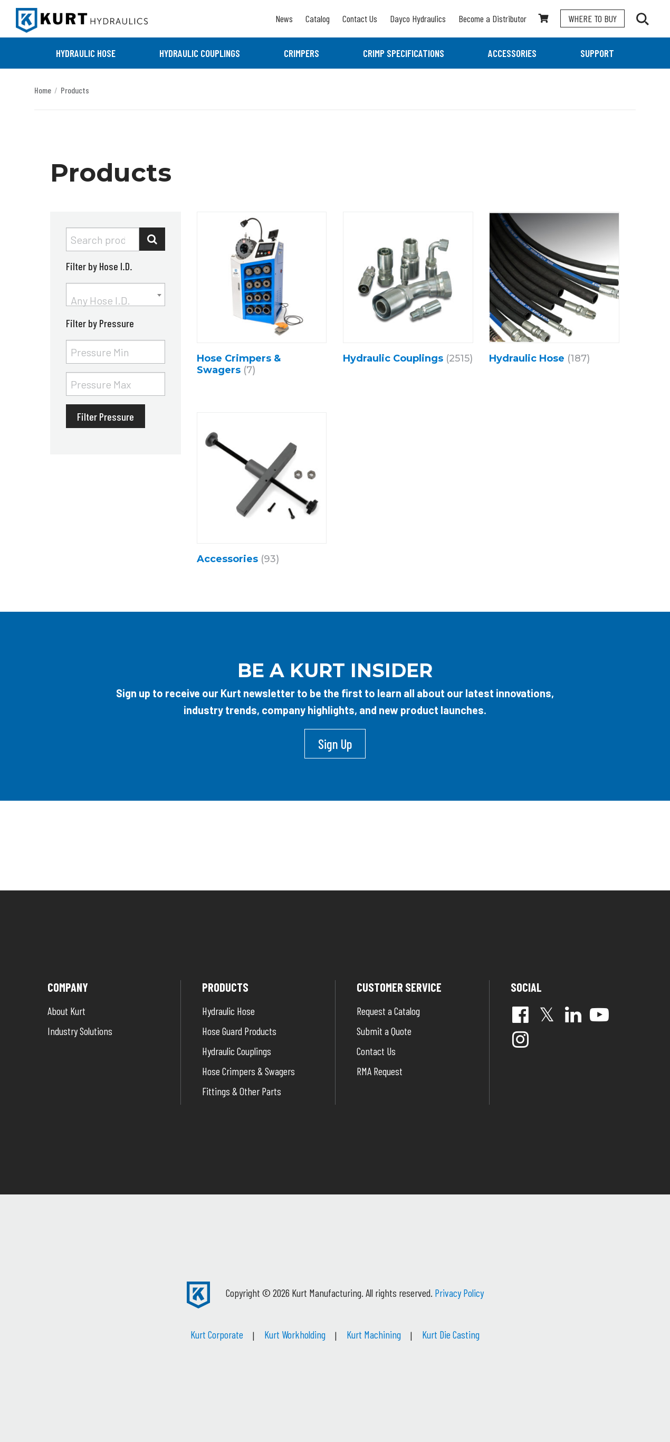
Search (152, 239)
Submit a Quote (384, 1030)
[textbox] (115, 300)
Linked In (572, 1014)
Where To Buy (592, 18)
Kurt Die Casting (451, 1334)
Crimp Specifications (403, 53)
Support (597, 53)
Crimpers (301, 53)
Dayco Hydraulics (418, 18)
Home (42, 90)
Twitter (546, 1014)
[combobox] (115, 294)
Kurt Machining (374, 1334)
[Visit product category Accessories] (262, 491)
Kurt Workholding (295, 1334)
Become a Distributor (492, 18)
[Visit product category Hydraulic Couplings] (408, 290)
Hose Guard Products (239, 1030)
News (284, 18)
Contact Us (359, 18)
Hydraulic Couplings (199, 53)
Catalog (317, 18)
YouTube (599, 1014)
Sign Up (335, 744)
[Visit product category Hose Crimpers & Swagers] (262, 296)
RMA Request (380, 1071)
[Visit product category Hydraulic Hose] (554, 290)
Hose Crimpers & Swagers (248, 1071)
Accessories (512, 53)
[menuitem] (86, 53)
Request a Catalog (388, 1010)
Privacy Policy (459, 1292)
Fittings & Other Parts (241, 1091)
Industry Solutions (79, 1030)
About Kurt (66, 1010)
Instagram (520, 1039)
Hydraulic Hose (86, 53)
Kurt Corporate (216, 1334)
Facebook (520, 1014)
